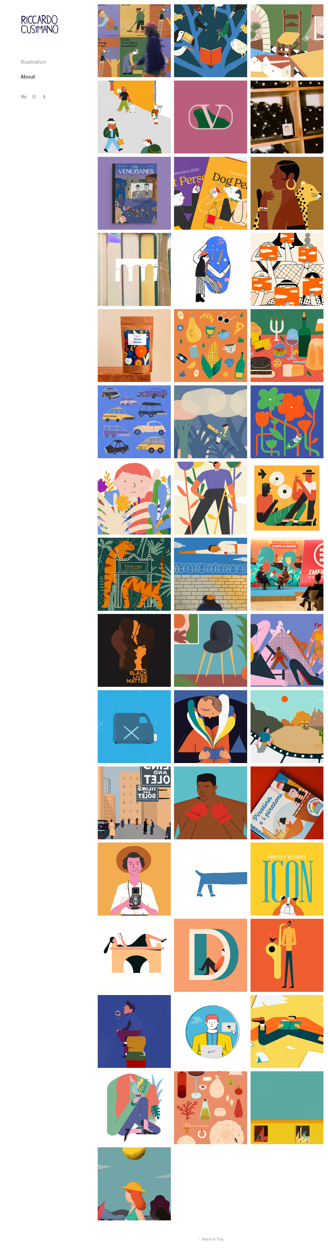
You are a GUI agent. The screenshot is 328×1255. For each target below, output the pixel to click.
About (27, 77)
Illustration (33, 62)
